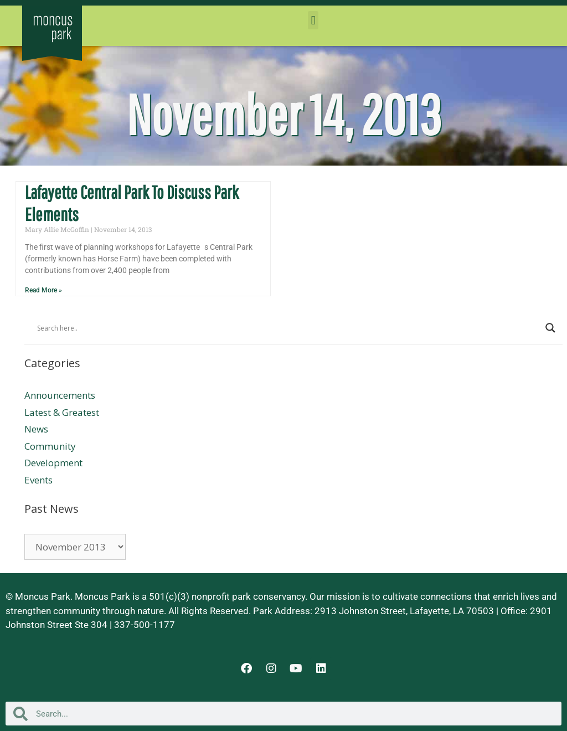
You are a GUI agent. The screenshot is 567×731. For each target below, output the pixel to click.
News (36, 429)
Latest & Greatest (61, 412)
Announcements (59, 395)
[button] (313, 20)
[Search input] (288, 328)
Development (53, 462)
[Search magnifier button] (550, 328)
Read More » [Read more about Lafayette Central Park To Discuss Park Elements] (43, 290)
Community (50, 446)
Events (38, 479)
